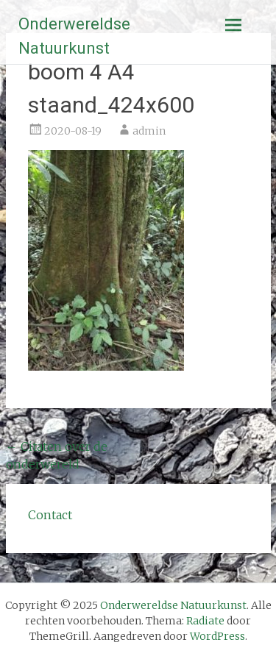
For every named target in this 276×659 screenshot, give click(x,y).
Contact (50, 514)
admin (149, 131)
